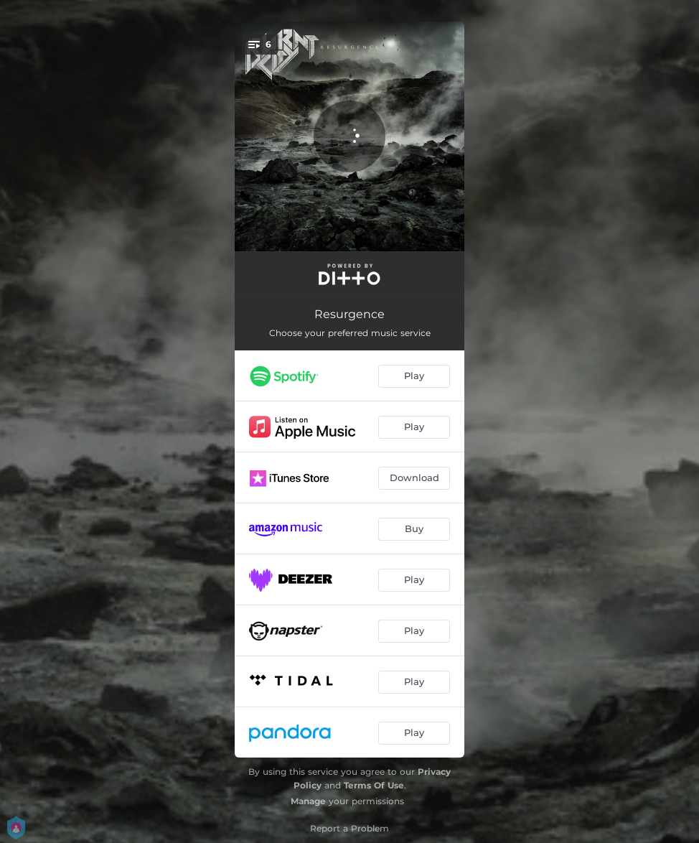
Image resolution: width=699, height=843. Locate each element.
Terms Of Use (374, 785)
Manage (308, 801)
